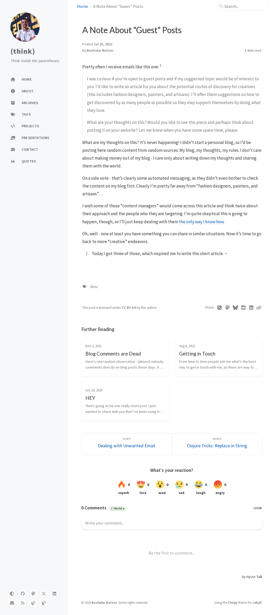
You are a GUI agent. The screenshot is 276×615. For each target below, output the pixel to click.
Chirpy (232, 602)
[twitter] (43, 593)
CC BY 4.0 (129, 307)
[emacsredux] (33, 603)
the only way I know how (201, 222)
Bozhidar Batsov (100, 50)
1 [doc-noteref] (160, 65)
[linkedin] (54, 593)
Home (82, 6)
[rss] (22, 603)
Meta (94, 287)
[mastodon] (33, 593)
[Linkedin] (251, 308)
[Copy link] (258, 308)
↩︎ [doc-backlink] (226, 253)
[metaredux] (43, 603)
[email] (12, 603)
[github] (22, 593)
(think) (22, 51)
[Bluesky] (236, 308)
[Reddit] (243, 308)
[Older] (126, 444)
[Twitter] (220, 308)
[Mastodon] (227, 308)
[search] (244, 6)
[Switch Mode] (12, 593)
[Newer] (217, 444)
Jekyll (257, 602)
